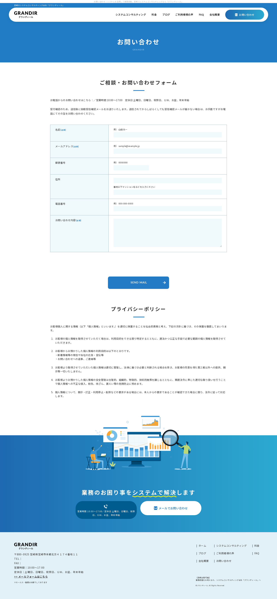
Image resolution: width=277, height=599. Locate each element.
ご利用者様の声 (184, 14)
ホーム (202, 545)
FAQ (201, 14)
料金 (154, 14)
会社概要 (215, 14)
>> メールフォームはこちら (31, 576)
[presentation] (138, 262)
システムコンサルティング (131, 14)
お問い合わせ (224, 561)
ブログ (166, 14)
